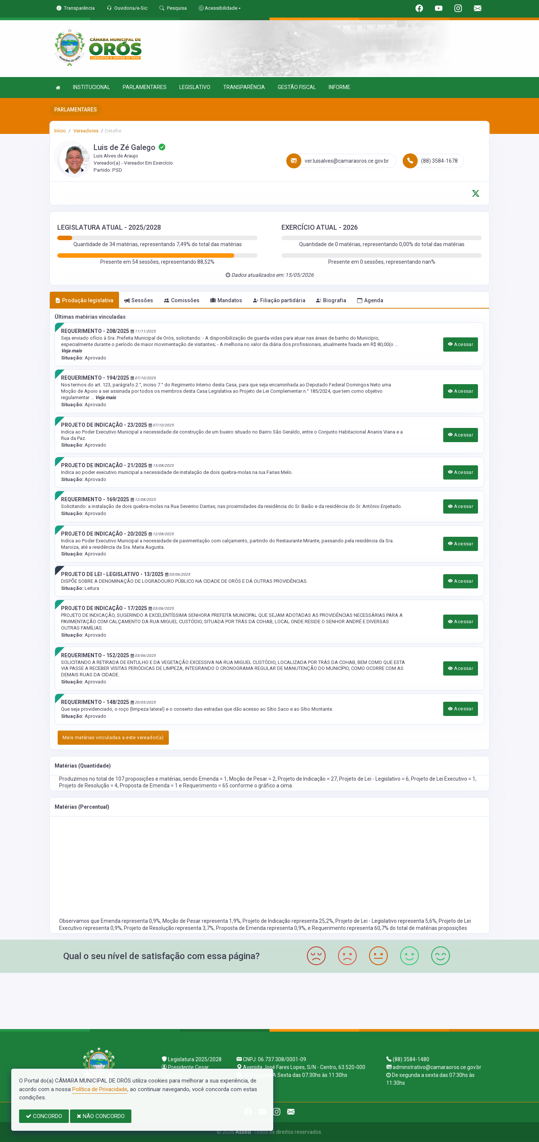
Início (60, 131)
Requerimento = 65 (206, 786)
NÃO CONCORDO (101, 1116)
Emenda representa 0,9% (130, 921)
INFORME (339, 87)
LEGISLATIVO (194, 87)
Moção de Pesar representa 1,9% (201, 921)
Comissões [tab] (182, 300)
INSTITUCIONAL (91, 87)
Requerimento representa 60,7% (351, 928)
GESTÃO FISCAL (297, 87)
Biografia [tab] (331, 300)
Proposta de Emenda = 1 (149, 786)
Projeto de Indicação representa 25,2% (288, 921)
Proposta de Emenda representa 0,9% (260, 928)
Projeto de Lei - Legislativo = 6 (374, 779)
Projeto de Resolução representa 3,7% (169, 928)
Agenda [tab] (370, 300)
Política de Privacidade (99, 1089)
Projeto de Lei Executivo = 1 (443, 779)
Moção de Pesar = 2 (252, 779)
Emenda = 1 (213, 779)
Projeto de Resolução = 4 (88, 786)
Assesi (243, 1132)
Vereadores (85, 131)
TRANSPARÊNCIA (244, 87)
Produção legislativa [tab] (84, 300)
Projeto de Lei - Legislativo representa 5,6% (385, 921)
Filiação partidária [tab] (279, 300)
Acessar (460, 344)
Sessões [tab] (138, 300)
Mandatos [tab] (226, 300)
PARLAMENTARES (145, 87)
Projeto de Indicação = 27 (307, 779)
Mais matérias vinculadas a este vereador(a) (113, 737)
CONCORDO (44, 1116)
